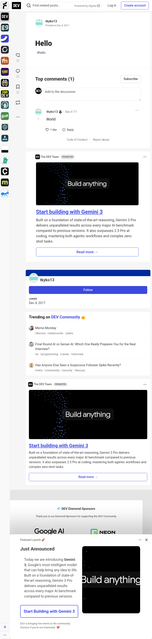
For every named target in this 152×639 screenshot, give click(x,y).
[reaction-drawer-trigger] (18, 57)
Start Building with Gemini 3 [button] (49, 611)
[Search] (29, 5)
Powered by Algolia (87, 5)
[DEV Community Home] (16, 5)
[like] (51, 130)
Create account (135, 5)
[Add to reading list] (17, 89)
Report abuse (101, 139)
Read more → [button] (87, 252)
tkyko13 (51, 21)
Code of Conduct (77, 139)
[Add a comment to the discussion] (92, 94)
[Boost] (17, 102)
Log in (112, 5)
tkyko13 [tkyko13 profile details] (52, 112)
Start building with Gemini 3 (69, 212)
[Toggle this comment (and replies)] (38, 119)
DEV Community (65, 317)
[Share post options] (18, 117)
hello (41, 52)
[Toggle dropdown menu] (137, 110)
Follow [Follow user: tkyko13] (88, 290)
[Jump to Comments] (17, 73)
